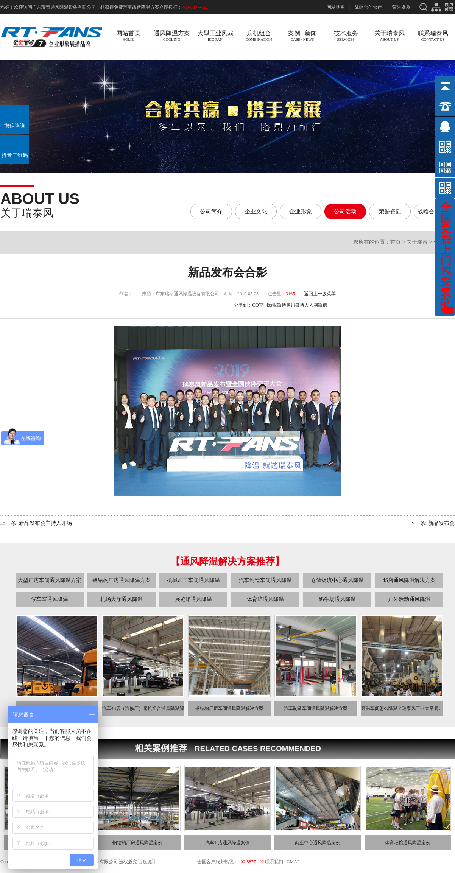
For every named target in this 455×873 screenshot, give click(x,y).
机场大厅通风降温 (121, 599)
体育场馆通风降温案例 (407, 842)
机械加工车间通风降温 (193, 580)
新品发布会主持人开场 (45, 523)
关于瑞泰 (417, 242)
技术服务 (346, 36)
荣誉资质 (401, 7)
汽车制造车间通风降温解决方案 (315, 708)
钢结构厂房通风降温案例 (137, 842)
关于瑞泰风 (389, 36)
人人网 (311, 305)
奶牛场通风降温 (337, 599)
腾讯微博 (295, 305)
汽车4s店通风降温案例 (227, 842)
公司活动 (345, 212)
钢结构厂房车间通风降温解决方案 (229, 708)
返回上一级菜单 (320, 293)
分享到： (243, 305)
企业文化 (256, 212)
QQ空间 (260, 305)
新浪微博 (277, 305)
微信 (322, 305)
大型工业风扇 (215, 36)
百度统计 (147, 861)
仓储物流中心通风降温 (337, 580)
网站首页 (128, 36)
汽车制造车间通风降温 (265, 580)
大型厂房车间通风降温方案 (49, 580)
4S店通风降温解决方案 (409, 580)
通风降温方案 (171, 36)
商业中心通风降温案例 (317, 842)
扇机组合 (258, 36)
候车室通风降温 (49, 599)
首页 (395, 242)
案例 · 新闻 (302, 36)
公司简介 (211, 212)
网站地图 (336, 7)
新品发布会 (441, 523)
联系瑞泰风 (433, 36)
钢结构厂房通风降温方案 (121, 580)
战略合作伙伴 (368, 7)
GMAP (293, 861)
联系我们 (274, 861)
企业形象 (300, 212)
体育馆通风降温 (265, 599)
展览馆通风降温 (193, 599)
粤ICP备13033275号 (176, 861)
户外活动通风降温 (409, 599)
